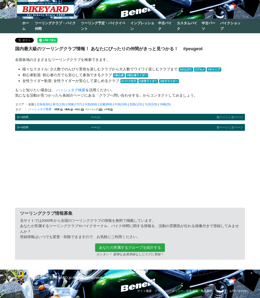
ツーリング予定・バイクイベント (103, 26)
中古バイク (165, 26)
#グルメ (200, 69)
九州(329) (151, 104)
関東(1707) (75, 104)
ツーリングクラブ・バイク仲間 (55, 26)
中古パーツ (208, 26)
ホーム (25, 26)
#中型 (108, 109)
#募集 (68, 109)
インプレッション (142, 26)
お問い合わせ (238, 291)
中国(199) (121, 104)
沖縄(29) (165, 104)
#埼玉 (79, 109)
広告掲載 (192, 291)
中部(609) (91, 104)
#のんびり (186, 69)
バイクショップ (230, 26)
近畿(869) (105, 104)
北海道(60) (43, 104)
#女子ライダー (169, 81)
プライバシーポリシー (169, 291)
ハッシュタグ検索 (70, 90)
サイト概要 (144, 291)
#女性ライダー (148, 81)
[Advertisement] (130, 168)
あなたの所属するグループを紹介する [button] (130, 247)
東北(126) (59, 104)
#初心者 (119, 75)
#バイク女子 (128, 81)
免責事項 (206, 291)
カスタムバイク (187, 26)
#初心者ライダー (137, 75)
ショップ (221, 291)
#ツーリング (94, 109)
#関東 (58, 109)
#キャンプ (214, 69)
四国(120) (136, 104)
